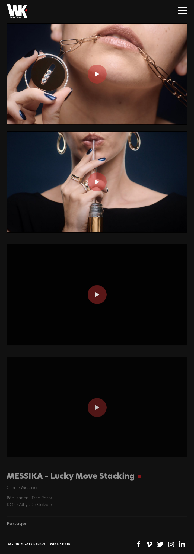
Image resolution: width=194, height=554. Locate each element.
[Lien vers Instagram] (171, 544)
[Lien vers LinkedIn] (182, 544)
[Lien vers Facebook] (138, 544)
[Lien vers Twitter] (160, 544)
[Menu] (182, 11)
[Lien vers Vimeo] (149, 544)
